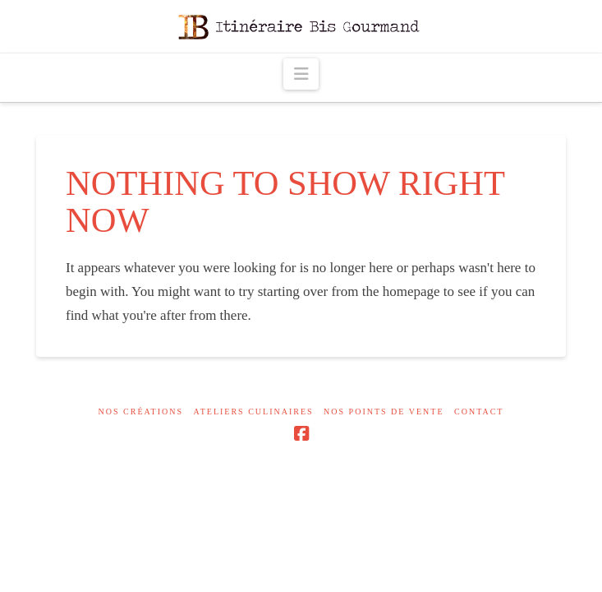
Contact (478, 411)
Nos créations (141, 411)
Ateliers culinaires (254, 411)
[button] (301, 74)
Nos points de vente (383, 411)
